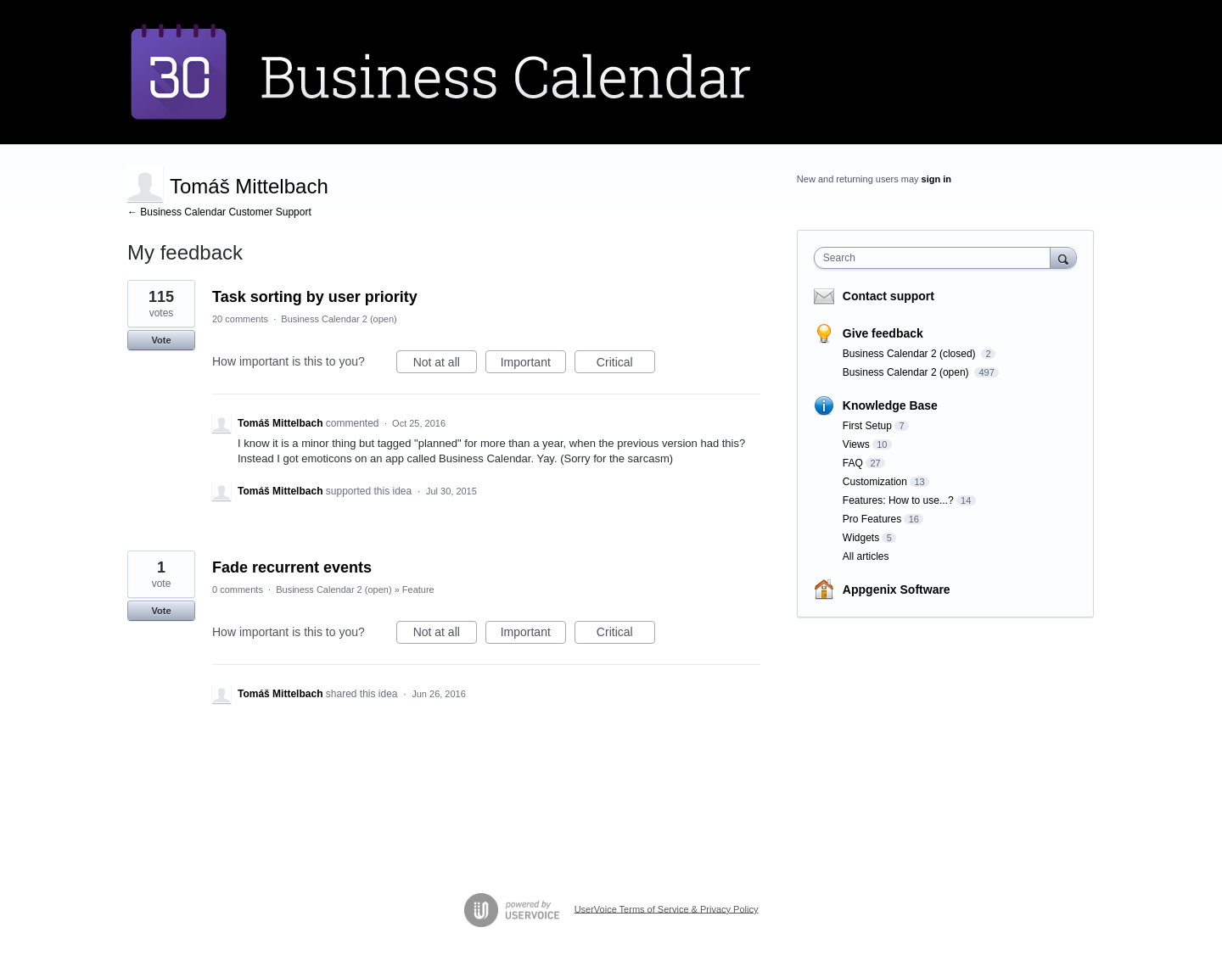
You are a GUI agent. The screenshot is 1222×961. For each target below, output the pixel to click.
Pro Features (872, 519)
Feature (418, 589)
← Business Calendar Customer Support (219, 212)
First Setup (867, 426)
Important (533, 364)
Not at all (445, 364)
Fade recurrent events (292, 567)
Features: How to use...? (898, 500)
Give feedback (883, 333)
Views (856, 444)
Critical (626, 364)
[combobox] (936, 258)
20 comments (240, 319)
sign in (936, 179)
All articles (866, 556)
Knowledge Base (890, 405)
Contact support (888, 296)
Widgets (861, 538)
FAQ (853, 463)
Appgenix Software (896, 589)
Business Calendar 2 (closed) (910, 354)
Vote (161, 340)
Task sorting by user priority (315, 296)
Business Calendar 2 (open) (338, 319)
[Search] (1063, 257)
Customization (875, 482)
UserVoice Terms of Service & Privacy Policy (667, 908)
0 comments (237, 589)
